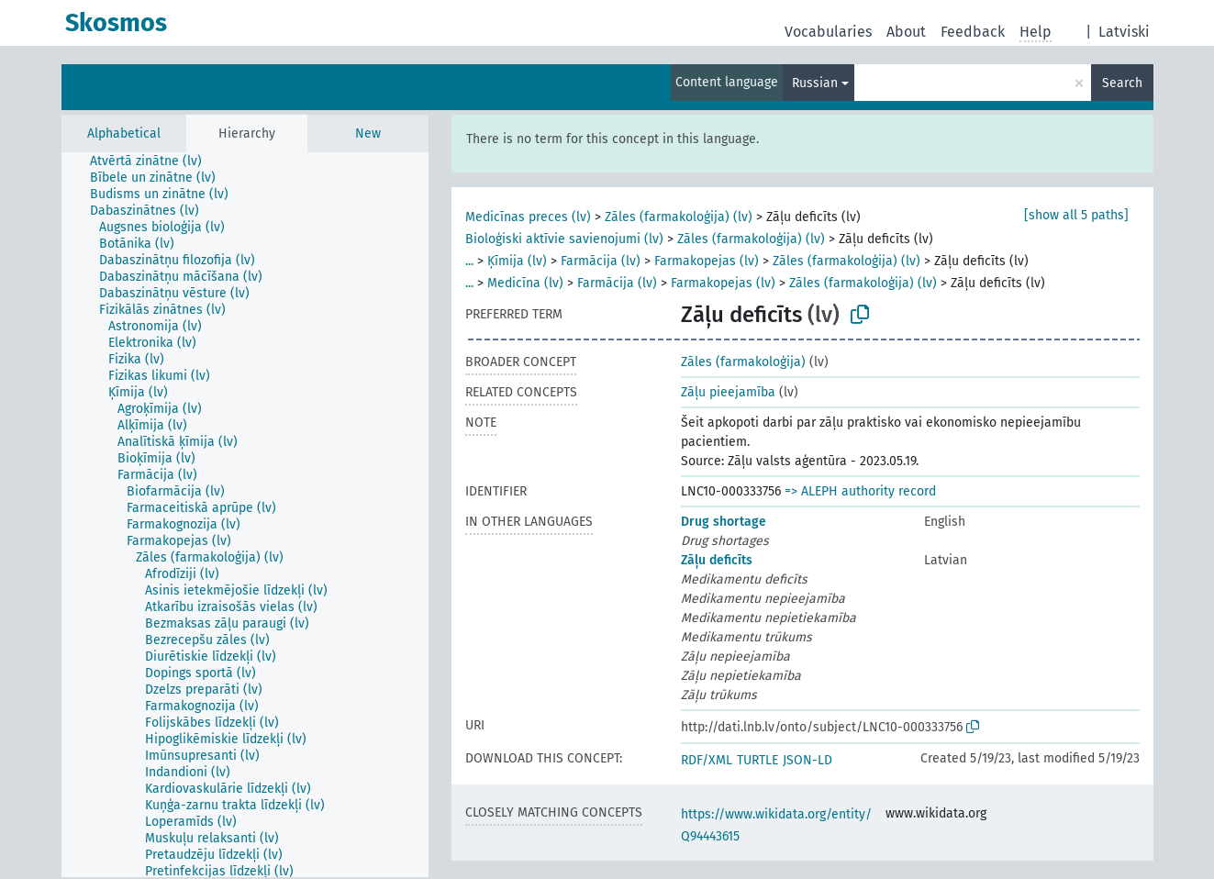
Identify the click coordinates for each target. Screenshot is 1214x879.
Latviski (1124, 31)
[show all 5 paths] (1076, 215)
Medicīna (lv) (525, 283)
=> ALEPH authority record (860, 491)
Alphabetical (124, 133)
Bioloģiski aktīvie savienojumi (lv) (564, 239)
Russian (815, 83)
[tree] (245, 514)
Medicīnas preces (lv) (528, 217)
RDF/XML (706, 760)
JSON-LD (807, 760)
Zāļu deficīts (716, 560)
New (368, 133)
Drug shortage (723, 521)
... (469, 261)
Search (1122, 83)
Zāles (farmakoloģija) (743, 362)
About (906, 31)
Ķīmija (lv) (517, 261)
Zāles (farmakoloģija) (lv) (678, 217)
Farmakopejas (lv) (706, 261)
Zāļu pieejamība (728, 392)
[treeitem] (153, 161)
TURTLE (757, 760)
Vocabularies (828, 31)
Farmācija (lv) (600, 261)
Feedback (973, 31)
